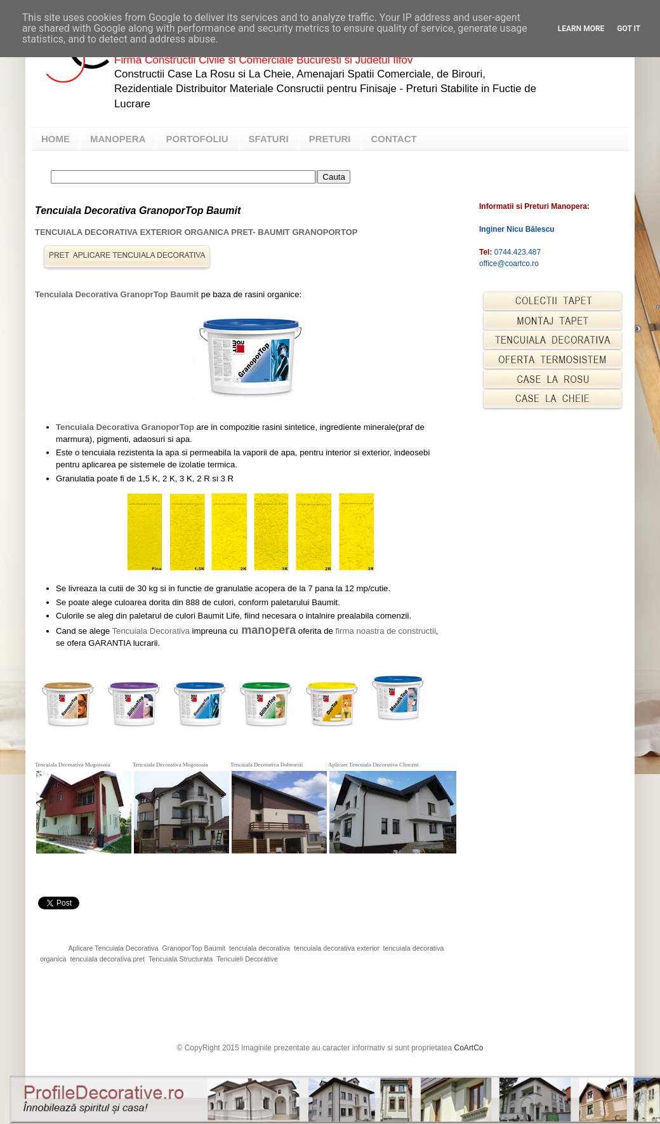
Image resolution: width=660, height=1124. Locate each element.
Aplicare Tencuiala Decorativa (113, 948)
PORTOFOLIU (197, 138)
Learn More (581, 28)
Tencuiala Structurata (180, 959)
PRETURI (330, 138)
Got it (628, 28)
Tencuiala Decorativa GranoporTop (125, 427)
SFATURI (269, 138)
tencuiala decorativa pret (107, 959)
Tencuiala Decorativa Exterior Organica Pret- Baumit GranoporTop (196, 232)
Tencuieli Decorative (247, 959)
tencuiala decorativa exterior (336, 948)
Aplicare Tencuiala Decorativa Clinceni (373, 764)
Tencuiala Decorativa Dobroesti (266, 764)
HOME (55, 138)
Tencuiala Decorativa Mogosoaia (72, 764)
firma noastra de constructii (386, 631)
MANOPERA (118, 138)
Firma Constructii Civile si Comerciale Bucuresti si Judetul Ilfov (263, 60)
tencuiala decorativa (259, 948)
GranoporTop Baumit (193, 948)
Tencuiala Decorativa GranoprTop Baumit (117, 294)
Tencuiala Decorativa (150, 631)
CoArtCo (469, 1047)
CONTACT (393, 138)
